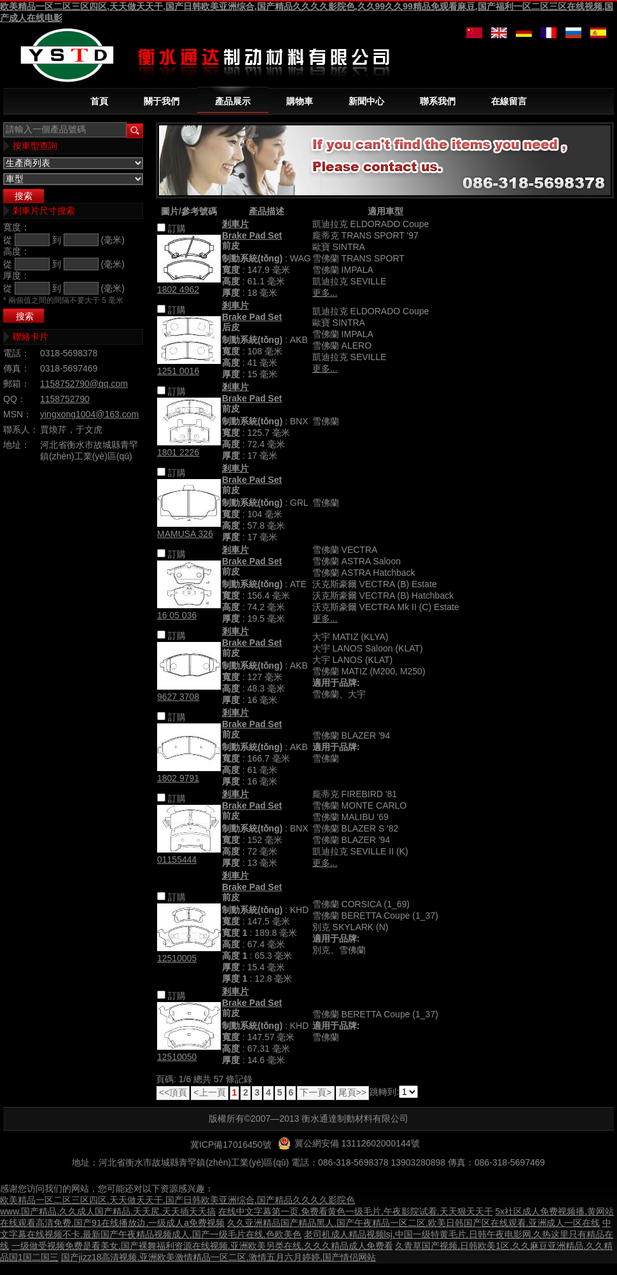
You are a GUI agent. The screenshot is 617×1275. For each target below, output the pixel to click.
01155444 (177, 859)
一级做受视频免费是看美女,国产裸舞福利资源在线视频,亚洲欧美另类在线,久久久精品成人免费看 (202, 1246)
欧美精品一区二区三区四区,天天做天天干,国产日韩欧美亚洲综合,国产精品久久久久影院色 (177, 1200)
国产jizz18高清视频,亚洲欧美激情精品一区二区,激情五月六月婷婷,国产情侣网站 (218, 1257)
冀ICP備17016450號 (231, 1144)
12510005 (177, 958)
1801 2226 (178, 452)
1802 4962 (178, 289)
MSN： (17, 414)
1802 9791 (178, 778)
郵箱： (16, 384)
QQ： (14, 399)
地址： (16, 445)
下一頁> (315, 1092)
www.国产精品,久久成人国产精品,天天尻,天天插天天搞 (108, 1211)
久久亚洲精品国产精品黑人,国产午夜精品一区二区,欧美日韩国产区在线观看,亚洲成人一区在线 (413, 1223)
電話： (16, 353)
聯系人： (21, 429)
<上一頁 (209, 1092)
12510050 (177, 1057)
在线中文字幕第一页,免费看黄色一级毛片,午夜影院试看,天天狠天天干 (355, 1211)
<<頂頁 (173, 1092)
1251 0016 (178, 371)
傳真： (16, 368)
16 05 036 (177, 615)
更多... (325, 293)
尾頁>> (352, 1092)
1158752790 (65, 399)
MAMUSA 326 (185, 534)
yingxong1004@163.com (89, 414)
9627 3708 (178, 697)
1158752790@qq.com (84, 384)
